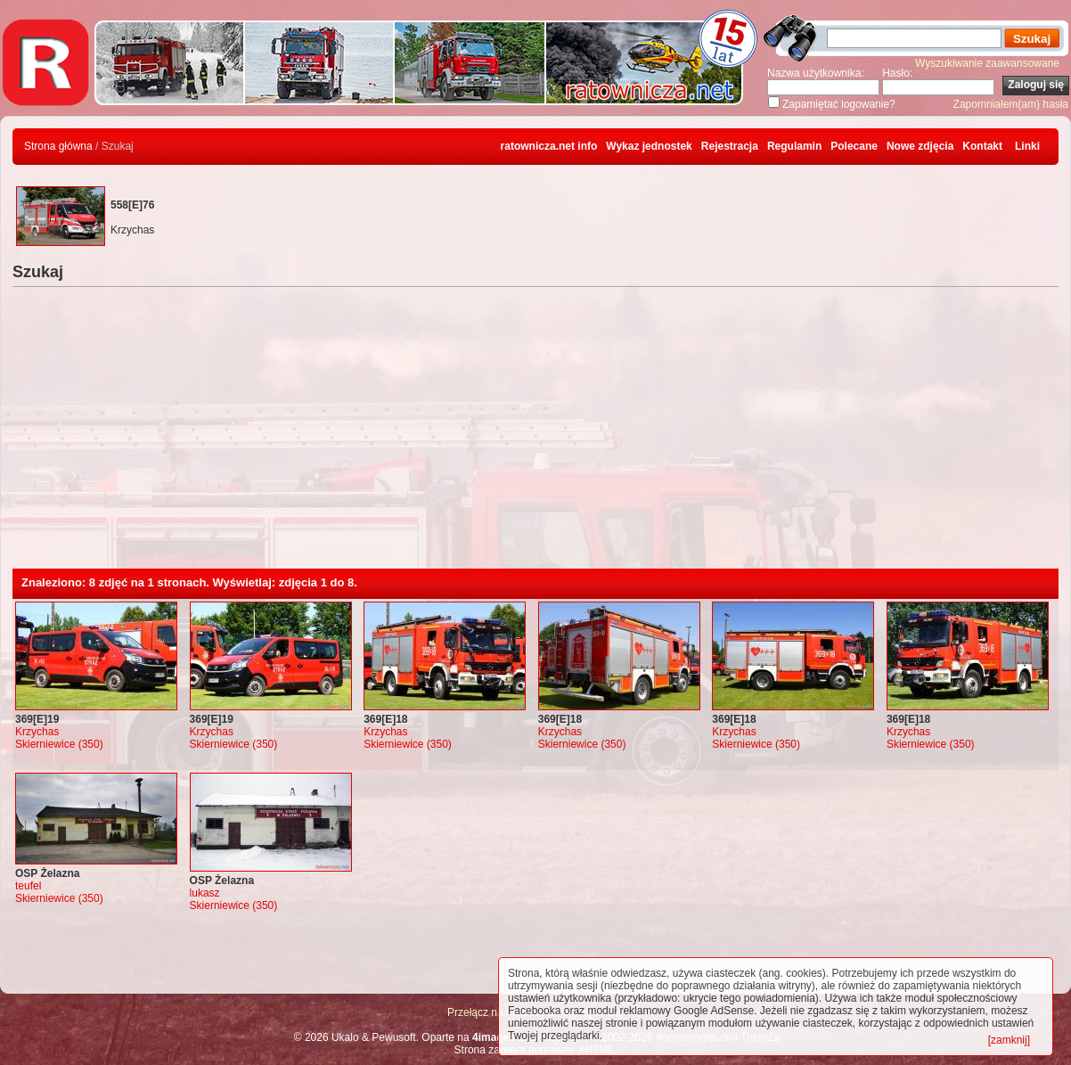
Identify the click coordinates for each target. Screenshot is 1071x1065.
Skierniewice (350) (59, 744)
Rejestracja (729, 146)
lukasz (205, 893)
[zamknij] (1009, 1040)
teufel (28, 886)
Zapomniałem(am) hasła (1010, 104)
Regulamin (794, 146)
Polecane (854, 146)
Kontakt (982, 146)
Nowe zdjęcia (920, 146)
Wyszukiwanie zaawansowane (987, 63)
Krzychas (37, 731)
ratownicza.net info (549, 146)
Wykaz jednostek (648, 146)
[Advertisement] (535, 435)
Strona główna (58, 146)
